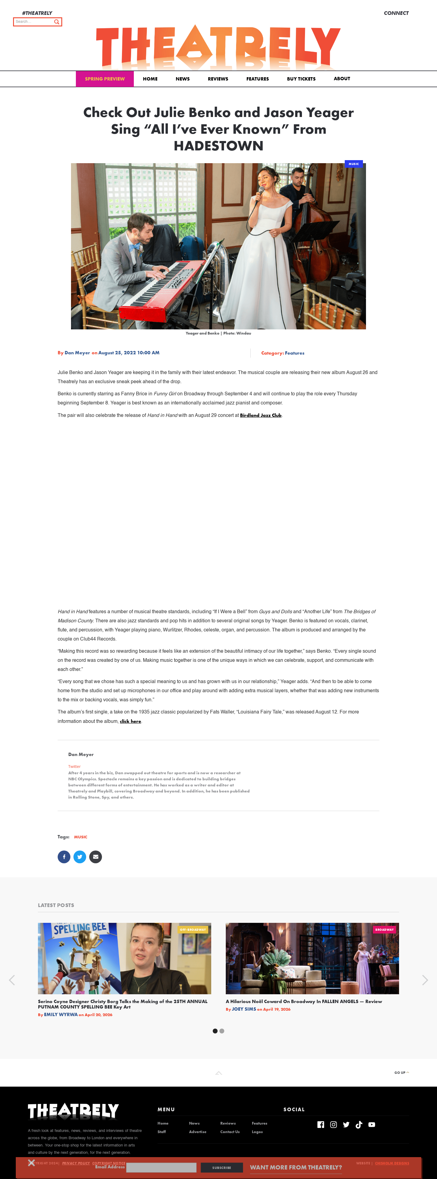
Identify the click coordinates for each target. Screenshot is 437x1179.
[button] (343, 78)
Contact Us (230, 1131)
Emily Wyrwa (61, 1015)
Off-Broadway (193, 930)
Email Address (120, 1167)
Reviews (218, 79)
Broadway (384, 930)
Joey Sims (244, 1009)
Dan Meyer (77, 353)
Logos (257, 1131)
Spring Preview (105, 79)
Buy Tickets (301, 79)
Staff (162, 1131)
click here (130, 721)
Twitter (74, 766)
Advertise (197, 1131)
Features (257, 79)
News (183, 79)
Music (354, 164)
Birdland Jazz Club (261, 415)
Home (150, 79)
